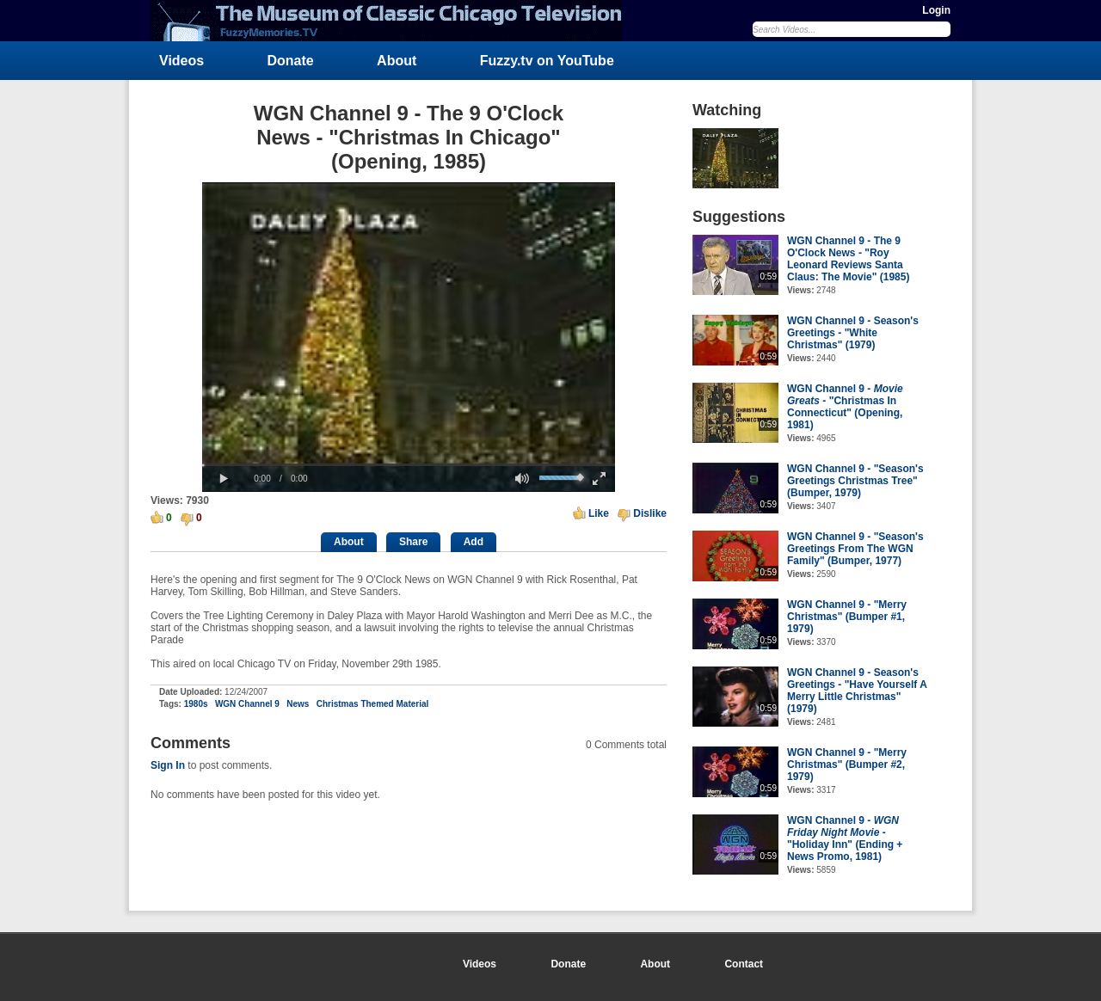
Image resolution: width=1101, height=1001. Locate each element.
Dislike (650, 513)
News (297, 704)
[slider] (408, 465)
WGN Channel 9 (247, 704)
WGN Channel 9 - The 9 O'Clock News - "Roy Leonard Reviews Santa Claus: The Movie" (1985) (848, 259)
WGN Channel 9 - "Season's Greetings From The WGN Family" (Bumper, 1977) (855, 549)
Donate (291, 60)
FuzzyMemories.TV (393, 20)
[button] (223, 479)
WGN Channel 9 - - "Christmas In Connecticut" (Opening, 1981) (845, 407)
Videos (181, 60)
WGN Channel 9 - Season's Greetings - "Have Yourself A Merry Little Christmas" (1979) (856, 690)
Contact (743, 964)
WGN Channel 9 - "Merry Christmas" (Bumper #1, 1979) (847, 617)
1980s (196, 704)
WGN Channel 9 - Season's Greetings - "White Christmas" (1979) (853, 333)
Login (936, 10)
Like (598, 513)
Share (413, 542)
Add (473, 542)
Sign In (168, 765)
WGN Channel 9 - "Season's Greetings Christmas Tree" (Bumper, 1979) (855, 481)
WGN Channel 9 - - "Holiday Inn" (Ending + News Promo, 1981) (844, 838)
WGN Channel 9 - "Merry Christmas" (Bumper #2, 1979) (847, 764)
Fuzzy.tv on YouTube (547, 60)
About (396, 60)
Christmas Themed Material (373, 704)
